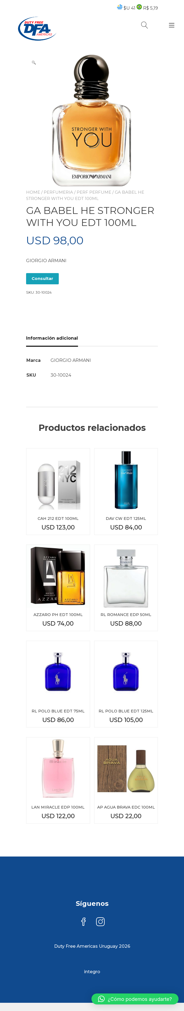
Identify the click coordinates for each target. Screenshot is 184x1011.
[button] (34, 62)
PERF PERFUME (94, 192)
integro (92, 971)
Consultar (42, 278)
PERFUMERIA (58, 192)
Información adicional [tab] (52, 338)
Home (33, 192)
